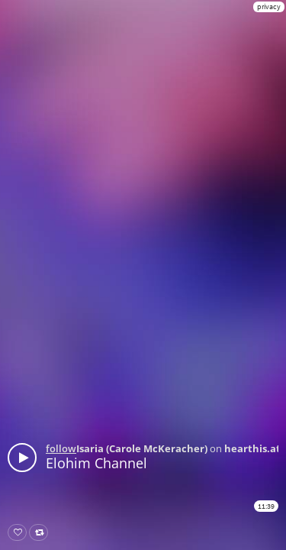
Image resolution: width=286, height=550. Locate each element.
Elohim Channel (96, 463)
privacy (269, 6)
